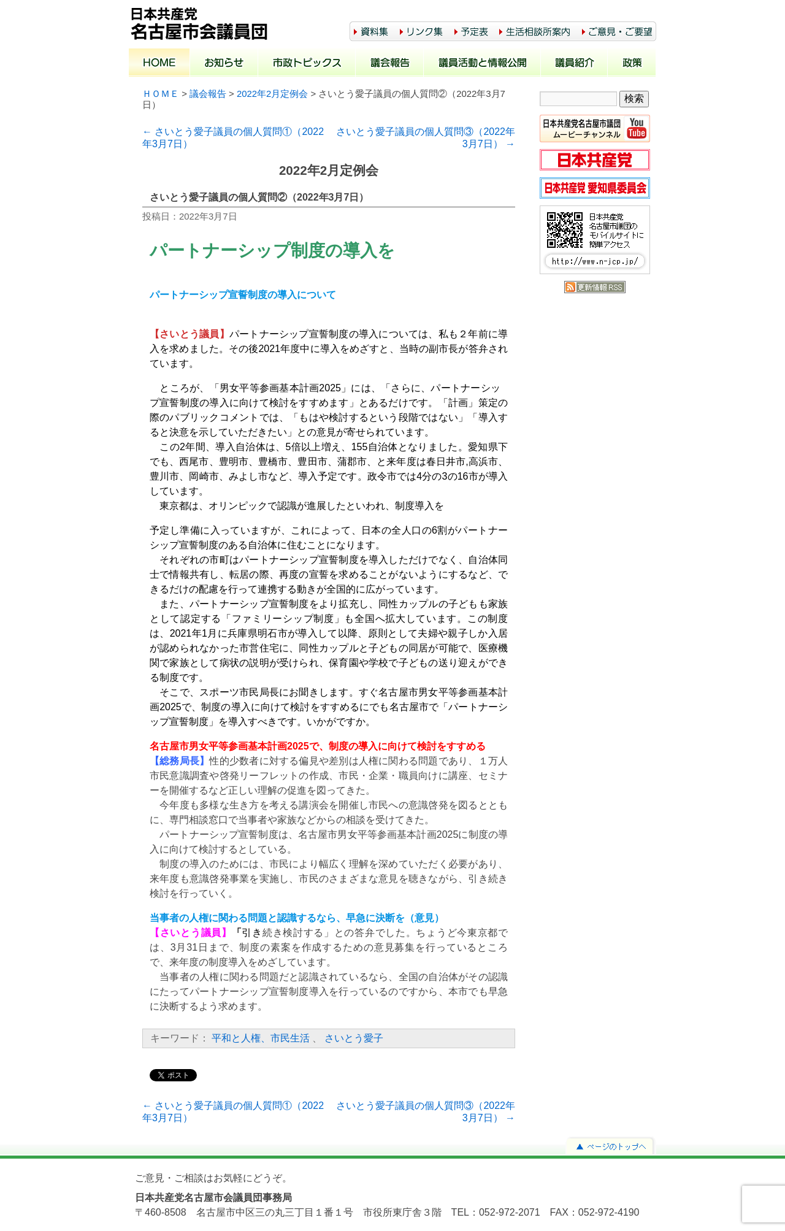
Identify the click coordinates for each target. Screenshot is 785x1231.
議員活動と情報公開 (482, 63)
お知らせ (224, 63)
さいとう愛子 (353, 1038)
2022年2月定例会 (272, 94)
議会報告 (390, 63)
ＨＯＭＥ (160, 94)
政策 (632, 63)
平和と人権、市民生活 (261, 1038)
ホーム (159, 63)
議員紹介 (574, 63)
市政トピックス (307, 63)
